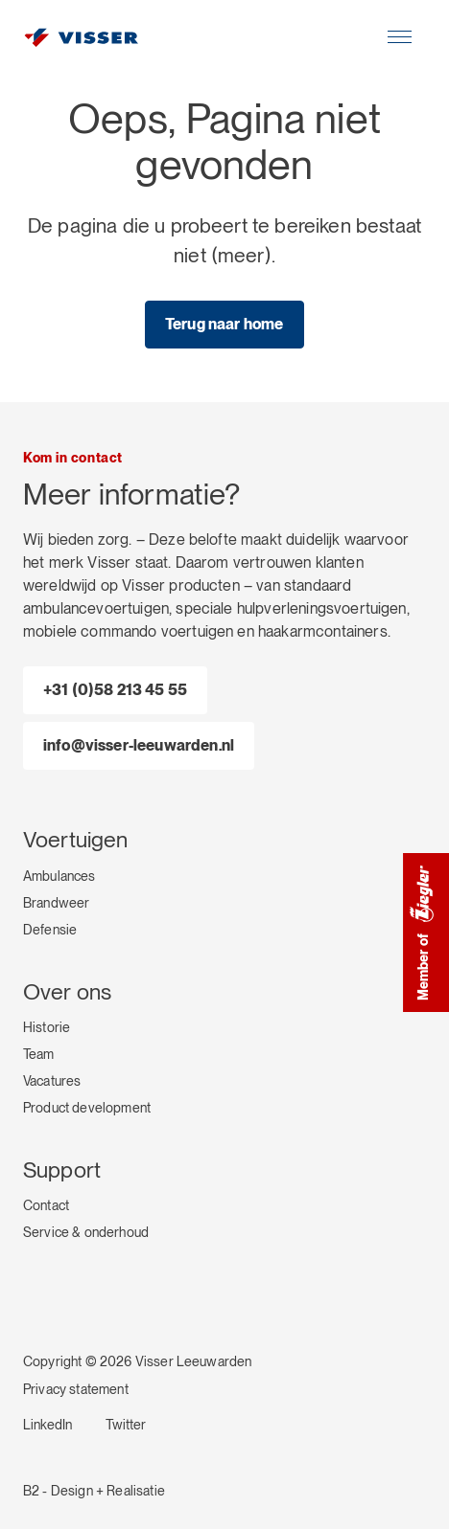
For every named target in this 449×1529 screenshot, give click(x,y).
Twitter (126, 1424)
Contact (46, 1205)
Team (39, 1054)
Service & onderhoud (86, 1232)
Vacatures (52, 1081)
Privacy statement (76, 1389)
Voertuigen (76, 839)
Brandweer (56, 903)
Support (62, 1170)
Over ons (67, 991)
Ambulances (59, 876)
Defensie (50, 929)
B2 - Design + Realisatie (94, 1490)
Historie (46, 1027)
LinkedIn (47, 1424)
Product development (87, 1107)
